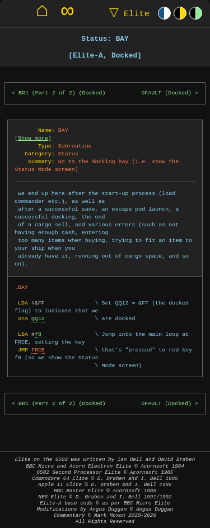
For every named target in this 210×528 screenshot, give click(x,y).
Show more (33, 138)
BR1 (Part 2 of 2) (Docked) (62, 93)
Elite (127, 13)
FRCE (38, 350)
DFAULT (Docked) (166, 93)
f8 (38, 334)
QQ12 (38, 318)
